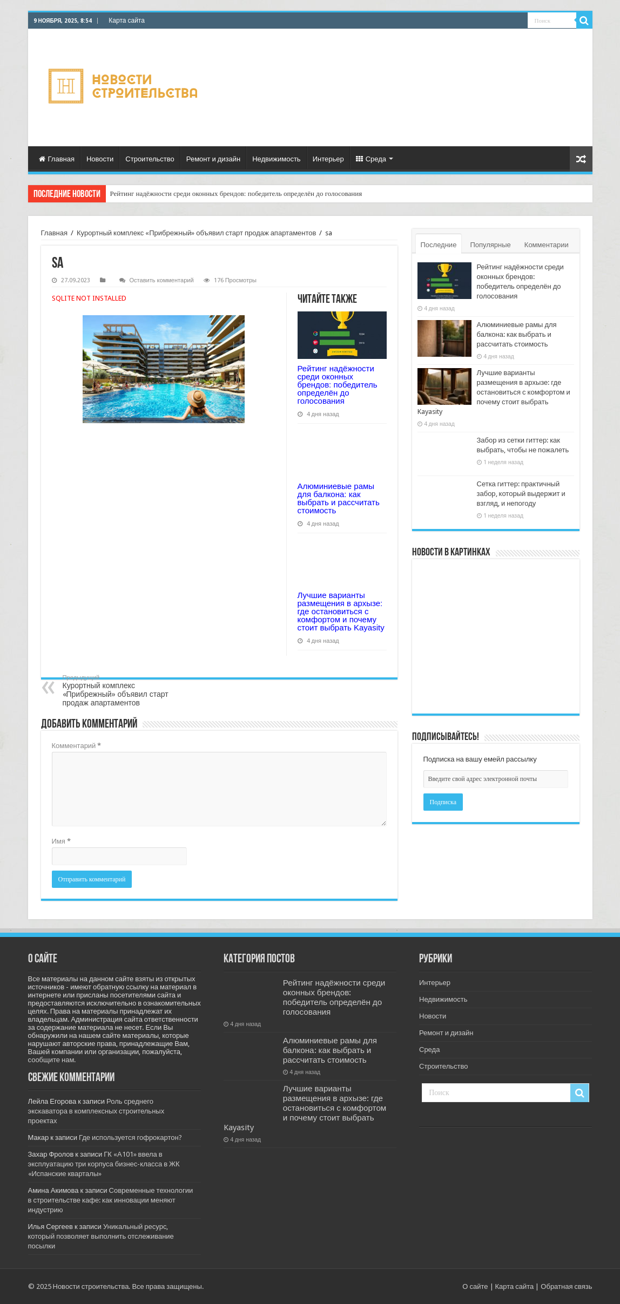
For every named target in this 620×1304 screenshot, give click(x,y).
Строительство (149, 159)
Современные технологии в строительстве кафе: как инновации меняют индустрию (110, 1200)
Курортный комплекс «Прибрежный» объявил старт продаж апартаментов (196, 233)
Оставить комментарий (162, 280)
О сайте (475, 1286)
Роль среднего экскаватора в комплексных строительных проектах (96, 1111)
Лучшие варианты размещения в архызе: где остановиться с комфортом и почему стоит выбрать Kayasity (341, 611)
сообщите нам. (52, 1060)
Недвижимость (276, 159)
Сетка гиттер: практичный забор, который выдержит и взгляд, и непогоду (521, 493)
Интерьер (328, 159)
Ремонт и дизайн (213, 159)
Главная (57, 159)
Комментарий (77, 746)
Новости (99, 159)
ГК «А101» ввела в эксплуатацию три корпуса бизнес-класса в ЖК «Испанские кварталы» (104, 1164)
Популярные (490, 245)
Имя (61, 841)
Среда (371, 159)
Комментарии (546, 245)
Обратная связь (566, 1286)
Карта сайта (127, 20)
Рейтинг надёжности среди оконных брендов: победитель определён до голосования (236, 193)
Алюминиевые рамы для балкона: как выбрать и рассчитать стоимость (339, 498)
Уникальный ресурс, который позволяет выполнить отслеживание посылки (101, 1236)
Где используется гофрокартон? (130, 1137)
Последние (439, 245)
